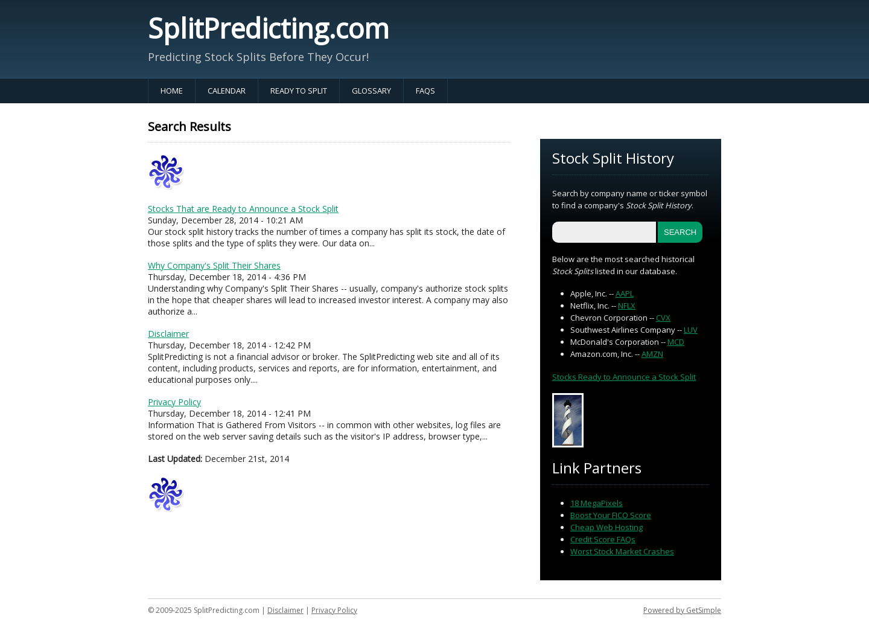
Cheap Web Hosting (606, 527)
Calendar (227, 90)
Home (172, 90)
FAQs (425, 90)
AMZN (652, 353)
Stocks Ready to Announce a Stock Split (624, 376)
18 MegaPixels (596, 503)
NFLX (626, 305)
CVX (663, 317)
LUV (691, 329)
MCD (675, 341)
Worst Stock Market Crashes (622, 551)
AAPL (625, 293)
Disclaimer (168, 333)
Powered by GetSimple (682, 610)
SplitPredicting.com (268, 28)
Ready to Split (298, 90)
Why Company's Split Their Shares (214, 265)
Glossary (371, 90)
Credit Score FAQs (602, 539)
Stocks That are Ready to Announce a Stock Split (243, 208)
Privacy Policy (174, 402)
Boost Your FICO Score (610, 515)
